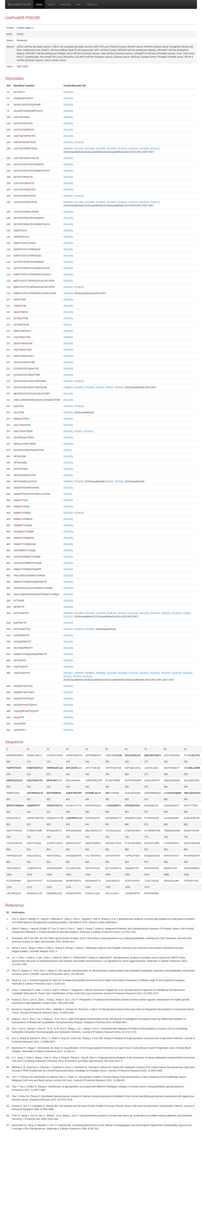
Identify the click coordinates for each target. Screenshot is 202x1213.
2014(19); (68, 512)
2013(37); (68, 692)
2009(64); (68, 117)
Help (78, 4)
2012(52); (112, 148)
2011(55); (79, 613)
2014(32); (68, 142)
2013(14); (133, 673)
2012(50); (90, 148)
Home (39, 4)
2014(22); (133, 148)
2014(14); (123, 148)
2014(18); (144, 613)
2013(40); (101, 613)
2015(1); (67, 324)
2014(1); (68, 676)
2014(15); (123, 613)
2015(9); (119, 387)
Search (51, 4)
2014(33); (68, 92)
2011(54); (79, 148)
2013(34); (123, 673)
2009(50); (101, 673)
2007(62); (68, 673)
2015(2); (110, 387)
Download (65, 4)
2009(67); (68, 387)
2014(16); (68, 381)
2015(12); (155, 148)
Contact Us (92, 4)
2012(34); (112, 673)
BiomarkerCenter (19, 4)
